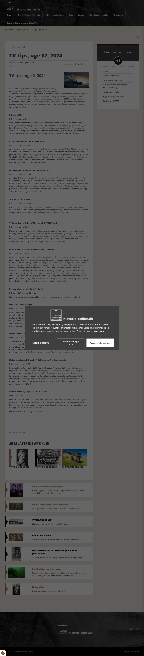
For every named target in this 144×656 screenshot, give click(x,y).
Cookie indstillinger (41, 342)
